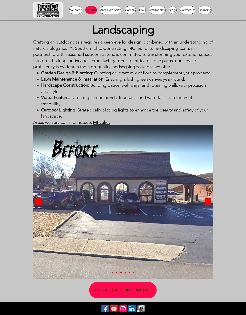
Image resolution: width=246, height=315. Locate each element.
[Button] (166, 311)
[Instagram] (123, 308)
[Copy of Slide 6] (112, 272)
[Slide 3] (121, 272)
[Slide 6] (133, 272)
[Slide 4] (125, 272)
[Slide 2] (129, 272)
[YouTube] (114, 308)
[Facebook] (105, 308)
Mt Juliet (101, 122)
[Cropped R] (141, 308)
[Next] (208, 202)
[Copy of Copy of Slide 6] (116, 272)
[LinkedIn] (132, 308)
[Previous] (38, 202)
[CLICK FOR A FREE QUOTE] (123, 290)
